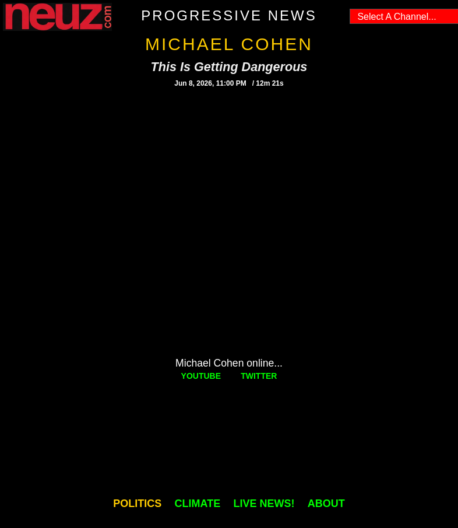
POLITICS (137, 503)
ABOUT (326, 503)
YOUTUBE (201, 376)
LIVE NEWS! (263, 503)
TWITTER (259, 376)
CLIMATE (198, 503)
